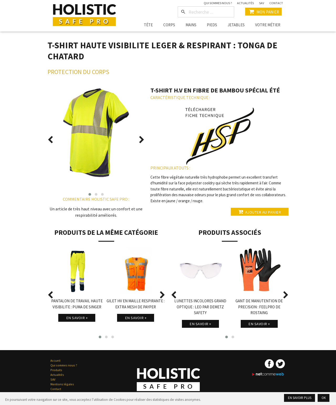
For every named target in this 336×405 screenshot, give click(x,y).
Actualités (245, 3)
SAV (261, 3)
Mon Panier (263, 11)
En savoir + (77, 317)
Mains (191, 24)
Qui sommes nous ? (218, 3)
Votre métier (267, 24)
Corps (169, 24)
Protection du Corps (78, 72)
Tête (148, 24)
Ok (323, 398)
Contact (276, 3)
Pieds (212, 24)
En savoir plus (299, 398)
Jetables (236, 24)
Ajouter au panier (259, 212)
